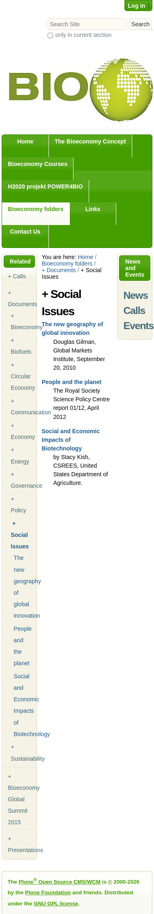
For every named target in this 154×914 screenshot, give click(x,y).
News (136, 295)
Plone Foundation (48, 892)
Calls (134, 310)
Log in (136, 5)
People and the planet (71, 382)
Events (139, 325)
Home (25, 141)
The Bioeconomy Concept (90, 141)
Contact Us (25, 231)
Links (93, 209)
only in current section (83, 35)
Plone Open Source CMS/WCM (60, 882)
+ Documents (58, 270)
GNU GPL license (56, 903)
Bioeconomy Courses (37, 164)
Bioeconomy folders (35, 209)
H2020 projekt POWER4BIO (45, 186)
